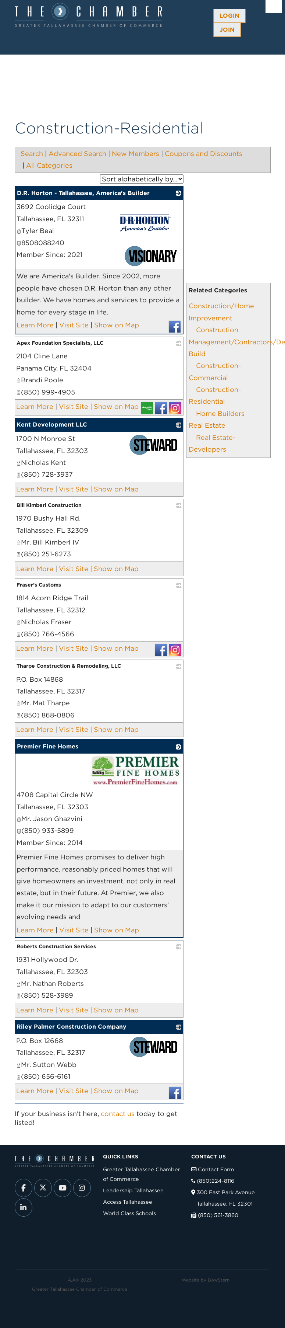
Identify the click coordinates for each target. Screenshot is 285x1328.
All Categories (49, 165)
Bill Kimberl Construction (49, 505)
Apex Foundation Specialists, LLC (60, 343)
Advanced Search (77, 153)
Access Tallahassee (127, 1202)
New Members (135, 153)
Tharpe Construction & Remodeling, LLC (69, 666)
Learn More (35, 325)
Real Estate (207, 425)
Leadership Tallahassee (133, 1190)
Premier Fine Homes (47, 746)
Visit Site (74, 325)
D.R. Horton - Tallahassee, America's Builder (83, 193)
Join (227, 29)
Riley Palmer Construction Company (72, 1026)
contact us (118, 1113)
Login (229, 15)
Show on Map (116, 325)
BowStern (218, 1280)
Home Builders (220, 413)
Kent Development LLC (52, 424)
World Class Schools (129, 1213)
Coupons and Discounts (203, 153)
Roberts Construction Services (56, 946)
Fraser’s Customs (39, 585)
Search (32, 153)
